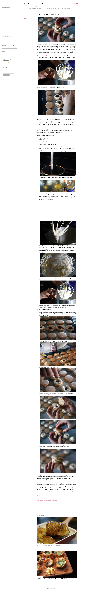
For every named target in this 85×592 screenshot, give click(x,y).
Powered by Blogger (50, 588)
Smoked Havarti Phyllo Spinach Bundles (52, 579)
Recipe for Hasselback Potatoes (49, 545)
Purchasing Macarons (60, 8)
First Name (5, 67)
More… (68, 8)
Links (44, 8)
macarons (26, 18)
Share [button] (25, 13)
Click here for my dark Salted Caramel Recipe (46, 495)
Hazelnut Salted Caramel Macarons (54, 55)
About (29, 8)
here (60, 145)
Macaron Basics (50, 8)
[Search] (76, 3)
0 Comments (48, 500)
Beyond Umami (36, 3)
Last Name (5, 70)
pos (48, 130)
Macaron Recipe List (37, 8)
